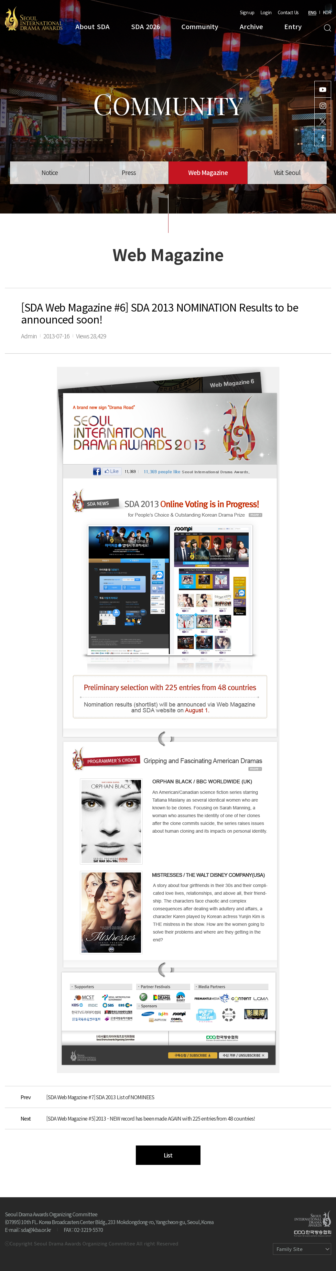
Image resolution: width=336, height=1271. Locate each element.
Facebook (323, 138)
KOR (327, 12)
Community (199, 26)
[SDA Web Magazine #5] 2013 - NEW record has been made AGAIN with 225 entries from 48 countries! (150, 1118)
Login (265, 12)
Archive (251, 26)
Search (327, 28)
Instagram (323, 106)
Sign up (247, 12)
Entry (293, 26)
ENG (312, 12)
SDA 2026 (145, 26)
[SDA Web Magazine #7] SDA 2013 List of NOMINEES (100, 1097)
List (168, 1155)
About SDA (92, 26)
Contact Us (288, 12)
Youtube (323, 89)
